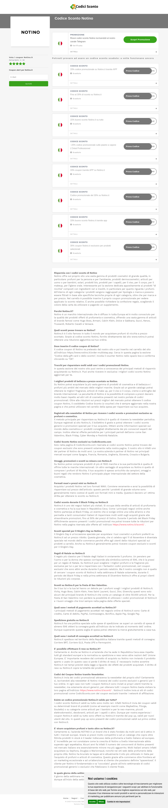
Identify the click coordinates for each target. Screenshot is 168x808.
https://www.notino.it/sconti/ (128, 524)
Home (65, 798)
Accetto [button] (92, 802)
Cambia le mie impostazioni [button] (118, 802)
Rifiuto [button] (101, 802)
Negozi (74, 798)
